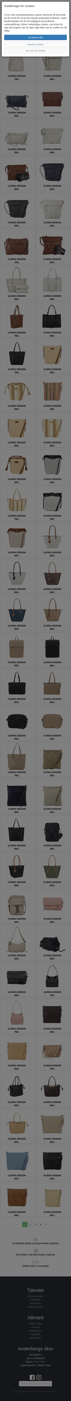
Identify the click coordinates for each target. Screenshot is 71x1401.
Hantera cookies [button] (35, 44)
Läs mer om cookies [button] (35, 50)
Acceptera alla (35, 37)
